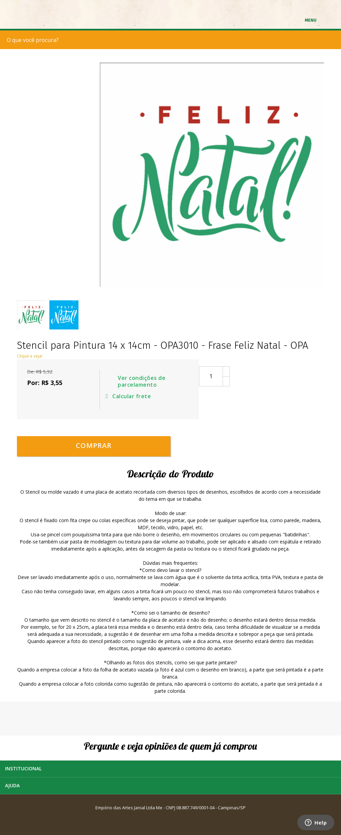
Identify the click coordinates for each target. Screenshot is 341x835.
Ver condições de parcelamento (141, 381)
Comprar (94, 445)
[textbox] (172, 39)
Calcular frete (129, 396)
